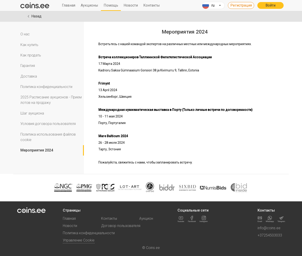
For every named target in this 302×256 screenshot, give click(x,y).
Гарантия (27, 65)
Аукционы (89, 5)
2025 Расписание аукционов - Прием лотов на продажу (51, 100)
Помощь (111, 5)
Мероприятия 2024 (36, 150)
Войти (270, 5)
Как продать (30, 55)
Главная (68, 5)
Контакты (151, 5)
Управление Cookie (79, 240)
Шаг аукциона (32, 113)
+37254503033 (270, 235)
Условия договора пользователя (48, 124)
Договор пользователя (120, 226)
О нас (25, 34)
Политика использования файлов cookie (48, 137)
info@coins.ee (269, 228)
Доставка (28, 76)
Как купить (29, 45)
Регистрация (241, 5)
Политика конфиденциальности (46, 87)
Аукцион (146, 218)
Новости (131, 5)
